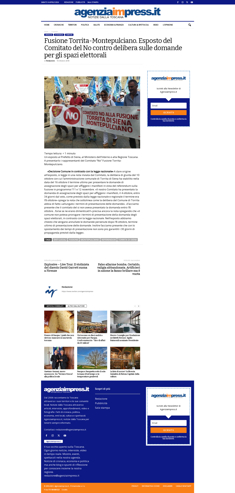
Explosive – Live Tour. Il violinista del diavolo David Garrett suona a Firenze (66, 267)
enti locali (60, 239)
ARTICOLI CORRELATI (55, 306)
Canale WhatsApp (183, 486)
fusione (73, 239)
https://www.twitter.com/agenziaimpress (77, 291)
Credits (64, 489)
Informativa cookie (150, 486)
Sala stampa (92, 2)
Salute (96, 25)
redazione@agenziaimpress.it (71, 429)
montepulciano (89, 239)
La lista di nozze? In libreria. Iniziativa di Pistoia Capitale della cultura (124, 374)
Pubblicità (80, 2)
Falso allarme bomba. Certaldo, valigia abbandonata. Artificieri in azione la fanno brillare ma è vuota (118, 269)
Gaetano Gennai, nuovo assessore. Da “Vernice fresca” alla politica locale (58, 374)
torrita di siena (127, 239)
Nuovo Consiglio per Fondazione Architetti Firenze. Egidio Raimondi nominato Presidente (125, 338)
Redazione (68, 2)
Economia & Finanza (114, 25)
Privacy (135, 486)
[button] (189, 25)
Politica (85, 25)
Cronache (59, 25)
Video (155, 25)
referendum (108, 239)
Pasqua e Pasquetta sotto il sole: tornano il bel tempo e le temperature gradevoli (91, 374)
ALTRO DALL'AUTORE (76, 306)
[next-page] (138, 306)
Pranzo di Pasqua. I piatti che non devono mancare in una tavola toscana (59, 338)
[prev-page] (135, 306)
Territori (72, 25)
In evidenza (59, 35)
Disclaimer (167, 486)
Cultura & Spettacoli (138, 25)
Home (46, 25)
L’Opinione (168, 25)
